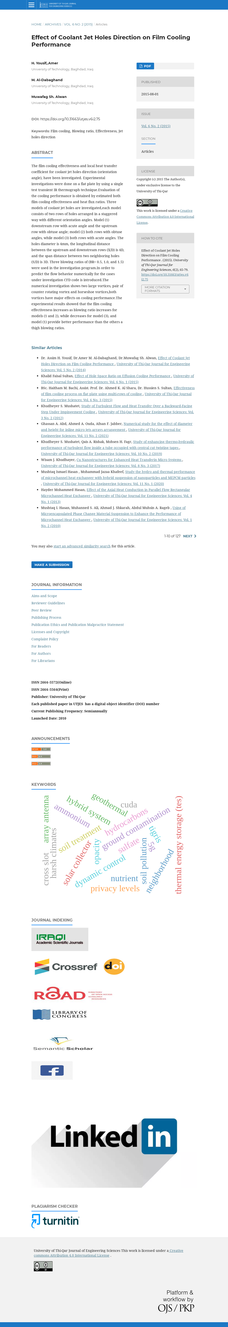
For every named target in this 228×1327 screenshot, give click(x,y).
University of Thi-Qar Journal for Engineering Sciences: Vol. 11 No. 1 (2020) (103, 483)
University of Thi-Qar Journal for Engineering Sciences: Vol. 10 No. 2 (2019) (101, 453)
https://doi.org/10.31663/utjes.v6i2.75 (70, 119)
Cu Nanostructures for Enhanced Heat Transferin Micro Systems (129, 459)
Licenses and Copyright (50, 632)
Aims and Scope (44, 596)
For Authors (41, 653)
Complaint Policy (44, 639)
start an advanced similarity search (82, 546)
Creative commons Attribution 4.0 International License (108, 1253)
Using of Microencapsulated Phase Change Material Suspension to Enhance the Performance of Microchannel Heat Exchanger (113, 513)
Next (187, 536)
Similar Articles (46, 347)
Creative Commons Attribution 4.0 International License (165, 216)
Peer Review (41, 610)
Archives (53, 24)
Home (36, 24)
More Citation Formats (157, 289)
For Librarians (43, 660)
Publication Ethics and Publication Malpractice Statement (77, 624)
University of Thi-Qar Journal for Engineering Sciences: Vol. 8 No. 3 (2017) (100, 465)
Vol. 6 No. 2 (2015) (78, 24)
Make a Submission (52, 565)
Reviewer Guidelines (48, 603)
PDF (147, 66)
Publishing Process (46, 617)
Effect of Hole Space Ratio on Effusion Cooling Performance (123, 376)
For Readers (41, 646)
